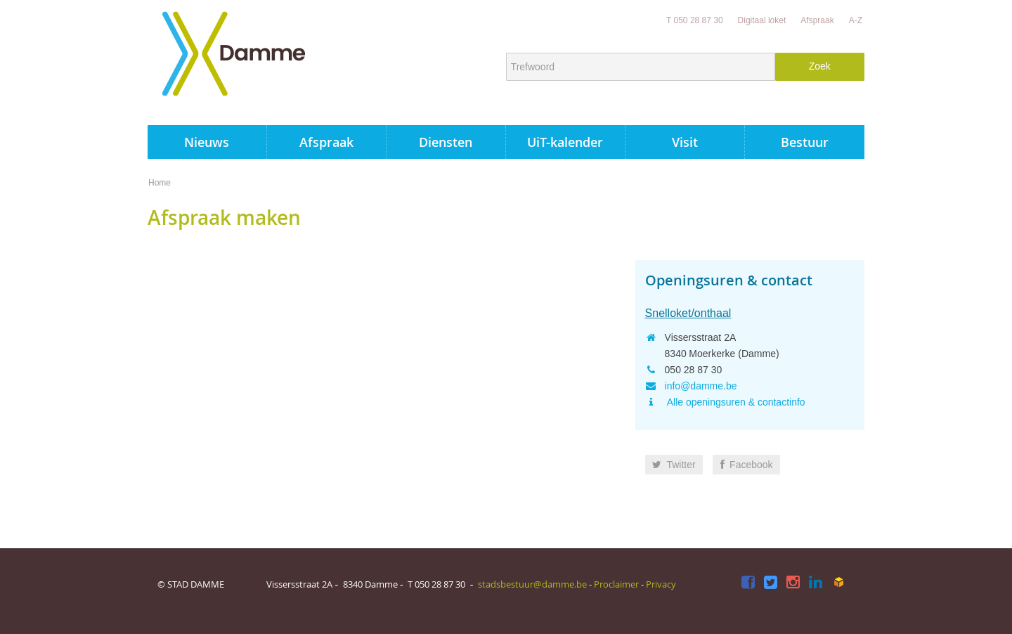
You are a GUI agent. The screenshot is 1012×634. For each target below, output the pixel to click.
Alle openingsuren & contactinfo (735, 402)
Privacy (661, 584)
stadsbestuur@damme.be (532, 584)
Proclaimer (616, 584)
